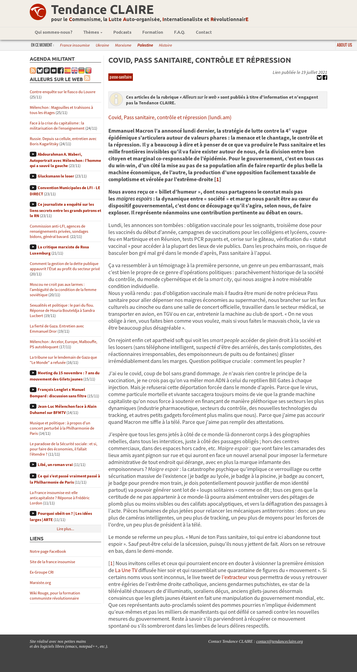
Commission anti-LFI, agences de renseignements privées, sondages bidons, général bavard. (59, 231)
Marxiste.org (40, 582)
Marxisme (123, 45)
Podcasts (122, 32)
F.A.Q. (179, 32)
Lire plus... (65, 528)
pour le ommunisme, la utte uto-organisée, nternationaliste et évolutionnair (149, 19)
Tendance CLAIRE (102, 9)
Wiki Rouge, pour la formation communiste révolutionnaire (55, 595)
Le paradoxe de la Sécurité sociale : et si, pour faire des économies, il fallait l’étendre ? (63, 449)
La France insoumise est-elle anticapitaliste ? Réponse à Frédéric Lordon (60, 498)
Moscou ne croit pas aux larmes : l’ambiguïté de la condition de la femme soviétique (63, 289)
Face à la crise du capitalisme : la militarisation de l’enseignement (57, 125)
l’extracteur (234, 577)
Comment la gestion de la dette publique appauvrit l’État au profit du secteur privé (65, 266)
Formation (152, 32)
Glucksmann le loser (56, 176)
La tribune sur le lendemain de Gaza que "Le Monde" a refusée (63, 360)
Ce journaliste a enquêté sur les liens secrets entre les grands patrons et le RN (65, 210)
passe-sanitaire (121, 77)
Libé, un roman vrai (55, 464)
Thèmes (92, 32)
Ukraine (102, 45)
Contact (204, 32)
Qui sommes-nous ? (53, 32)
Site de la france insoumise (52, 561)
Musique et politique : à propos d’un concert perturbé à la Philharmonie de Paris (62, 428)
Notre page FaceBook (48, 551)
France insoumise (75, 45)
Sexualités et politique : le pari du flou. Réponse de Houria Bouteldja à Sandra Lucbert (62, 310)
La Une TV (126, 570)
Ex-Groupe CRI (42, 572)
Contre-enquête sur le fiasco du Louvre (62, 91)
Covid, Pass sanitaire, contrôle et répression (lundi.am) (170, 117)
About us (344, 45)
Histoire (165, 45)
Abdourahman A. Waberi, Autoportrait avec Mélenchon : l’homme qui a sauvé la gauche (65, 160)
